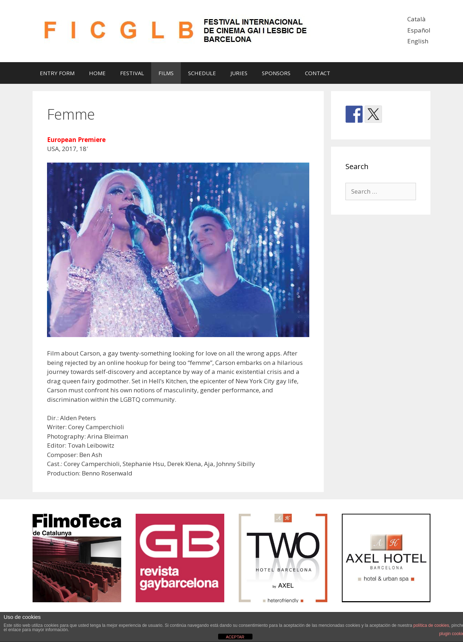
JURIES (238, 73)
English (417, 41)
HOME (97, 73)
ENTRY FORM (57, 73)
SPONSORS (276, 73)
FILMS (166, 73)
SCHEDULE (202, 73)
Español (418, 30)
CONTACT (317, 73)
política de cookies (431, 625)
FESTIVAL (132, 73)
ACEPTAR (235, 637)
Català (416, 19)
